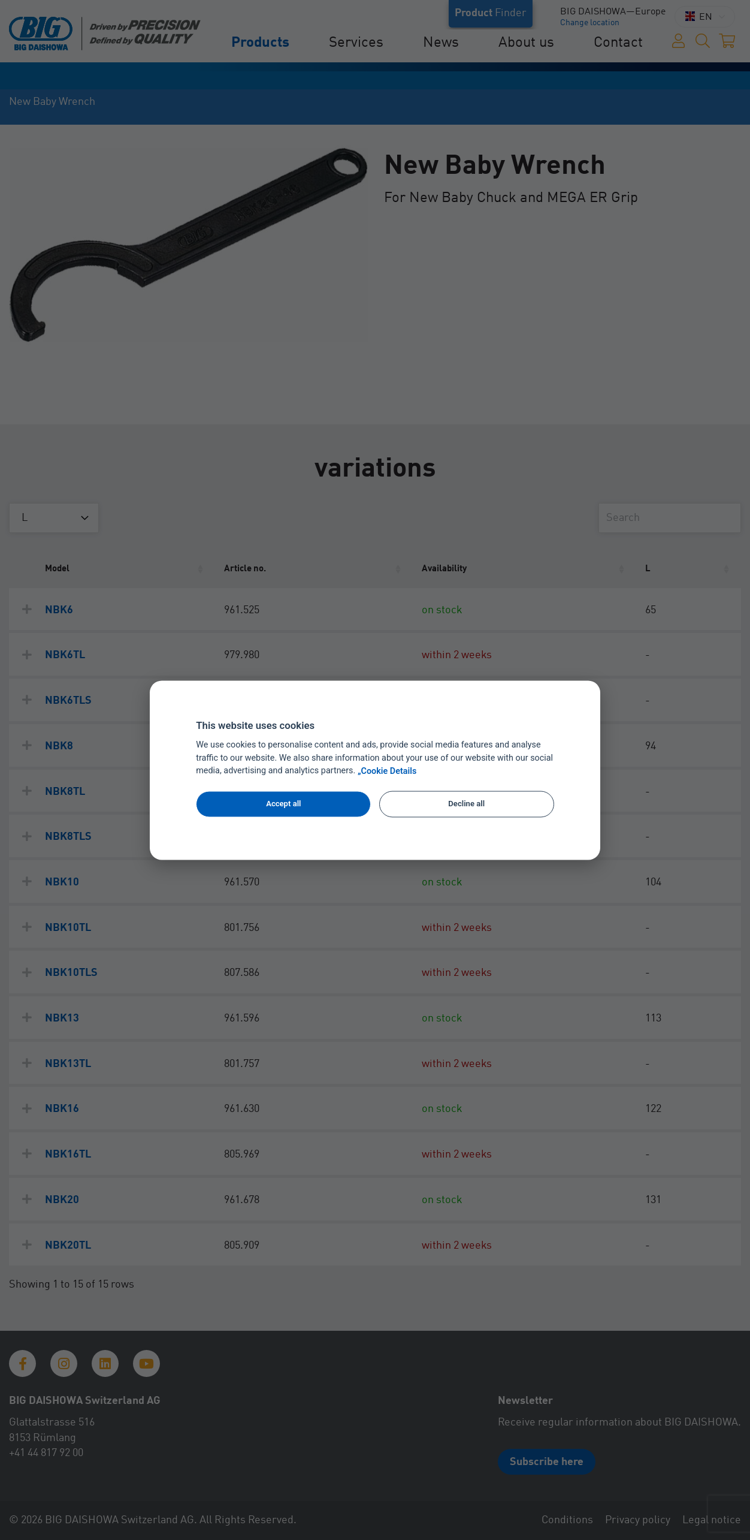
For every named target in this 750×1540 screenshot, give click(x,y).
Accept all (283, 804)
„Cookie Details (387, 771)
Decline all (466, 804)
